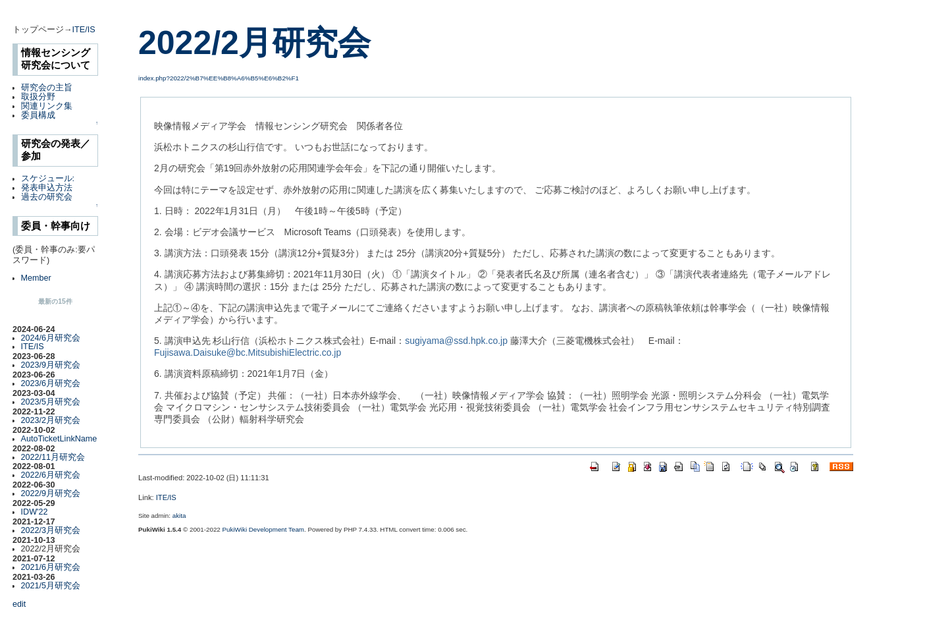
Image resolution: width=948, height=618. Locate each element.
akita (179, 515)
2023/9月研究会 (51, 365)
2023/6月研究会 (51, 383)
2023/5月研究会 (51, 402)
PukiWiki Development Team (264, 529)
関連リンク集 (46, 106)
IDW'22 (34, 512)
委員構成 (38, 115)
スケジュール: (48, 178)
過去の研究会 (46, 197)
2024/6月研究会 (51, 338)
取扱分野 (38, 96)
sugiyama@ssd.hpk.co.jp (456, 340)
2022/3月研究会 (51, 530)
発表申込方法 (46, 187)
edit (19, 604)
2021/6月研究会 (51, 567)
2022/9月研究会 (51, 493)
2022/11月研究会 (53, 457)
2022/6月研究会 (51, 475)
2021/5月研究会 (51, 585)
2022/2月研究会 (254, 42)
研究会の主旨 (46, 87)
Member (36, 278)
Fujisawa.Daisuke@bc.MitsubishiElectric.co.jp (247, 352)
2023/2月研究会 (51, 420)
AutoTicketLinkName (59, 438)
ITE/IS (83, 29)
